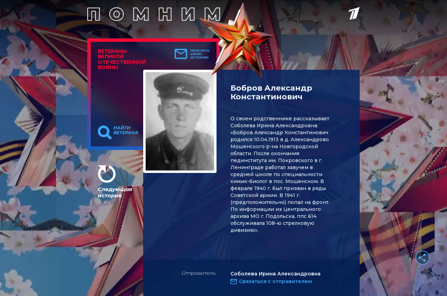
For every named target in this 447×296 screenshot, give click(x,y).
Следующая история (115, 192)
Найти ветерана (125, 130)
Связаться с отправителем (275, 281)
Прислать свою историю (200, 54)
